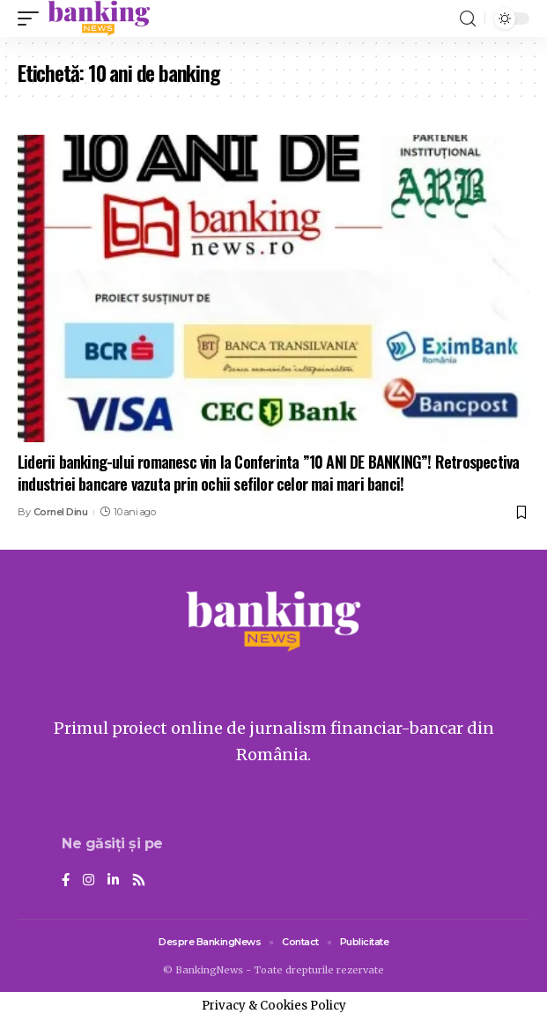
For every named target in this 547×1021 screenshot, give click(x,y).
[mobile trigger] (33, 18)
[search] (467, 19)
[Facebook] (66, 881)
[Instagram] (88, 881)
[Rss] (138, 881)
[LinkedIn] (113, 881)
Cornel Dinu (60, 512)
